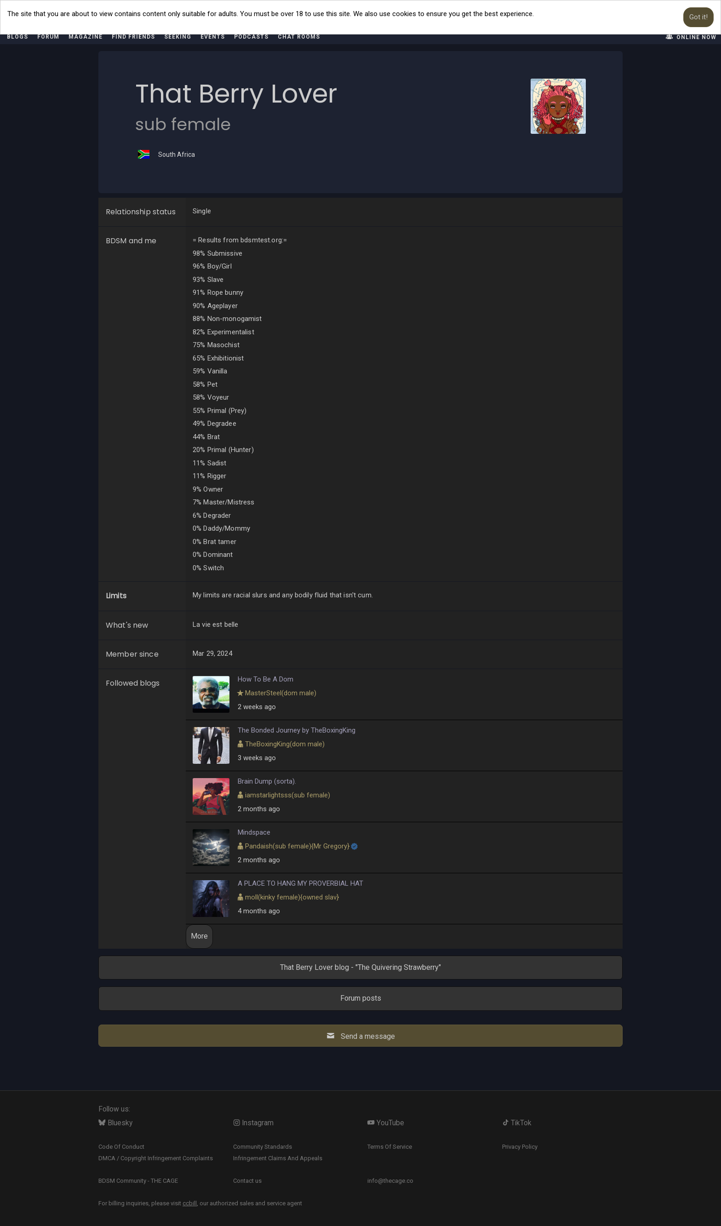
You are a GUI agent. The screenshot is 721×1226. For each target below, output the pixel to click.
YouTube (385, 1123)
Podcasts (251, 37)
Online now (690, 37)
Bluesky (115, 1123)
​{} (297, 846)
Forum (48, 37)
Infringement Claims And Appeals (277, 1158)
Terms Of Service (389, 1146)
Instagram (253, 1123)
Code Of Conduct (121, 1146)
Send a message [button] (360, 1035)
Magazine (86, 37)
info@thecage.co (390, 1180)
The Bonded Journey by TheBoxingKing (296, 730)
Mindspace (254, 832)
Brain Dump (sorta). (267, 781)
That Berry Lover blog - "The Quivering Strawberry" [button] (360, 967)
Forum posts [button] (360, 998)
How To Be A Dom (265, 679)
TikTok (517, 1123)
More (199, 936)
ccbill (190, 1203)
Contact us (247, 1180)
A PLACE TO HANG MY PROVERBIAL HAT (300, 883)
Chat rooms (299, 37)
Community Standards (262, 1146)
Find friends (133, 37)
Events (212, 37)
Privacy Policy (520, 1146)
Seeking (177, 37)
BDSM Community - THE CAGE (138, 1180)
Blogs (17, 37)
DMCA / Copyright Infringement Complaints (155, 1158)
